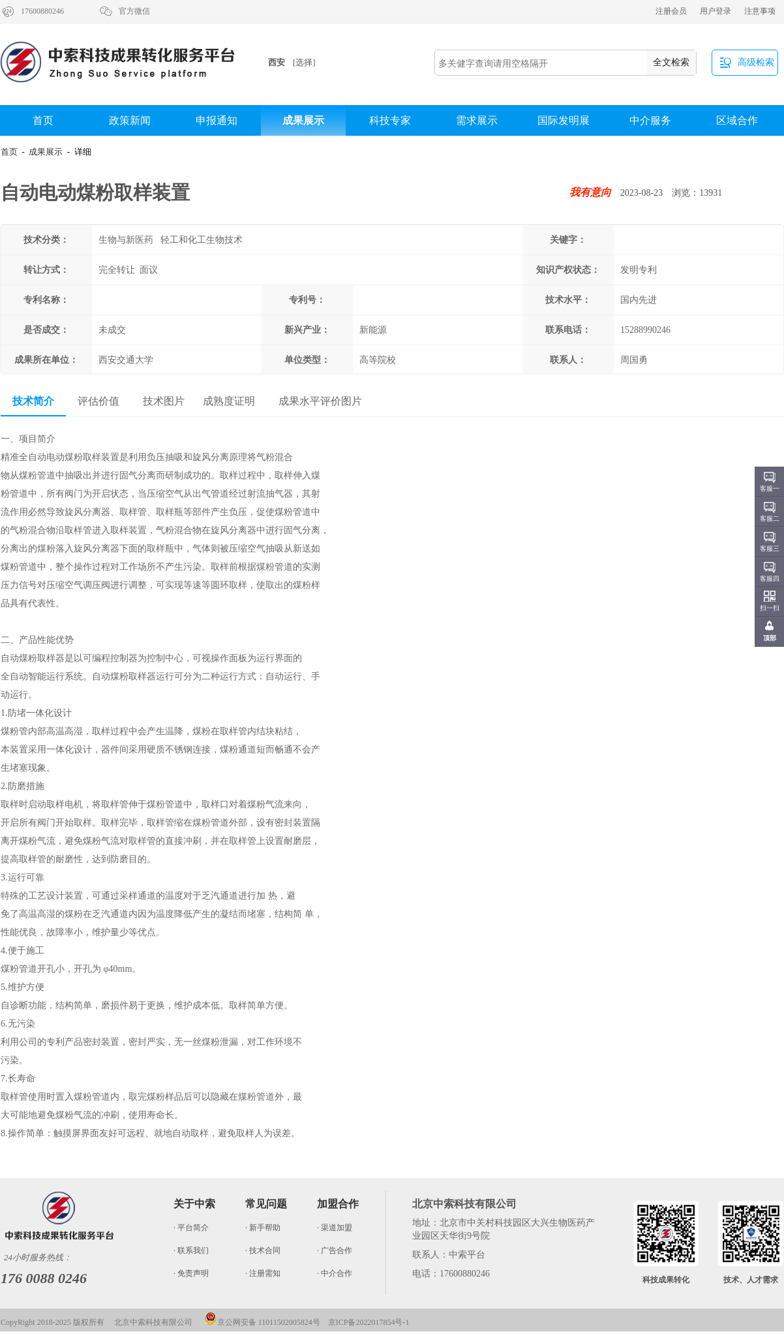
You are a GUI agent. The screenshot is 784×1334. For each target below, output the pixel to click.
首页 (43, 120)
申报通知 (216, 120)
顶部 (769, 638)
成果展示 (303, 120)
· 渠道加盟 (334, 1227)
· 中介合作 (334, 1273)
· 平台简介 (191, 1227)
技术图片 (164, 401)
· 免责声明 (191, 1273)
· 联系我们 (191, 1250)
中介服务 (650, 120)
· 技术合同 (262, 1250)
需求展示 (477, 120)
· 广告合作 (334, 1250)
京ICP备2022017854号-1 (369, 1322)
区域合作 (737, 120)
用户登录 (715, 11)
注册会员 (671, 11)
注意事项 (760, 11)
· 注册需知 (262, 1273)
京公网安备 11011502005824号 (262, 1322)
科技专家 (390, 120)
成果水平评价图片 (320, 401)
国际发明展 (563, 120)
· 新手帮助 (262, 1227)
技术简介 (33, 401)
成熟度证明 (229, 401)
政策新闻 (130, 120)
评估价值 (98, 401)
